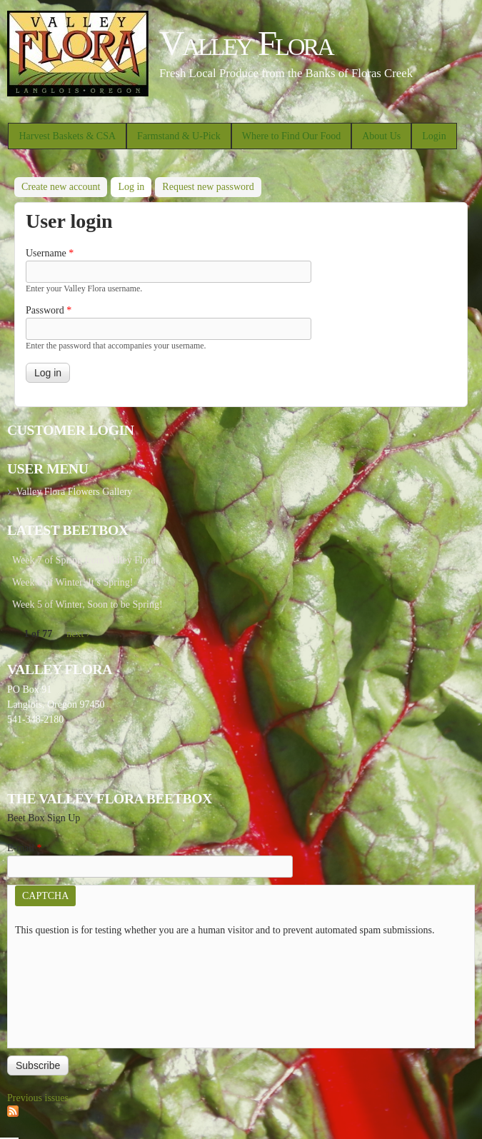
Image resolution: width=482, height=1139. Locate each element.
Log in (134, 184)
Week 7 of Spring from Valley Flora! (85, 560)
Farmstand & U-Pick (179, 136)
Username (50, 253)
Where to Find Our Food (291, 136)
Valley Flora (246, 43)
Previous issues (38, 1098)
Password (48, 310)
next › (77, 633)
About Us (381, 136)
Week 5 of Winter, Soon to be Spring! (87, 604)
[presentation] (73, 989)
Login (434, 136)
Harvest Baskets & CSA (67, 136)
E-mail (24, 848)
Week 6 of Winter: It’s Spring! (73, 582)
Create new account (60, 186)
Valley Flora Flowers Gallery (74, 491)
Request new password (207, 186)
